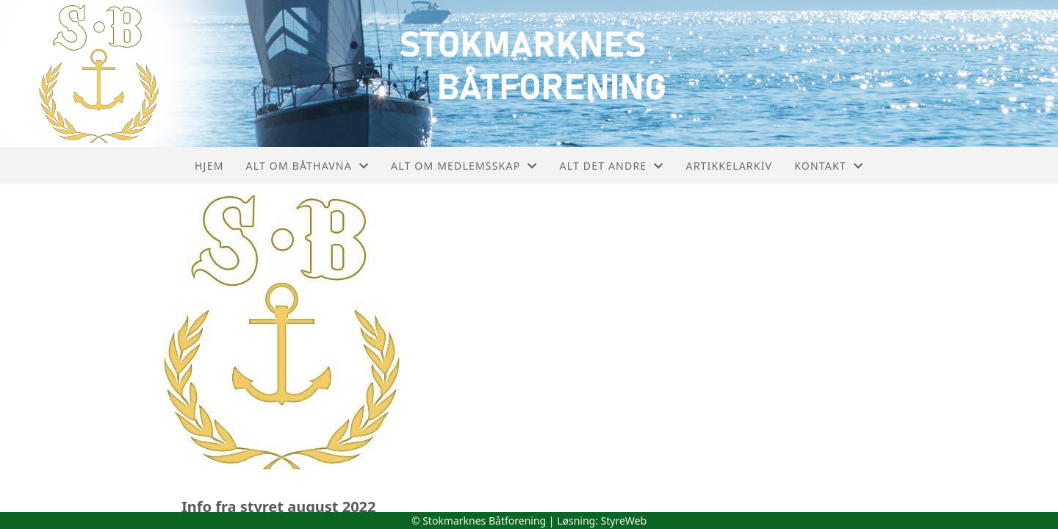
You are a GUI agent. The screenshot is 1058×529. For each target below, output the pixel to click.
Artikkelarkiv (728, 166)
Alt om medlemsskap (464, 166)
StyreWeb (624, 521)
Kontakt (828, 166)
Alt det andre (612, 166)
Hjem (209, 166)
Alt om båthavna (308, 166)
